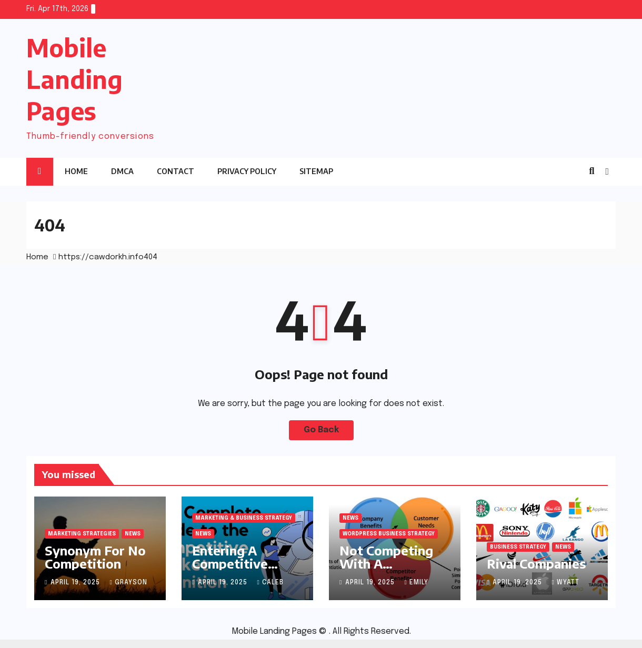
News (133, 533)
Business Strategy (518, 547)
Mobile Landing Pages (74, 79)
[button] (591, 171)
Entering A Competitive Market (230, 563)
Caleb (270, 583)
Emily (416, 583)
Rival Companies (536, 563)
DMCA (122, 171)
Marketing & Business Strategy (243, 518)
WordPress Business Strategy (389, 533)
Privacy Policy (246, 171)
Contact (175, 171)
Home (76, 171)
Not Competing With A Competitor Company (386, 570)
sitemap (316, 171)
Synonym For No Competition (95, 556)
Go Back (321, 430)
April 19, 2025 (76, 583)
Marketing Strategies (82, 533)
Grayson (128, 583)
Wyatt (565, 583)
